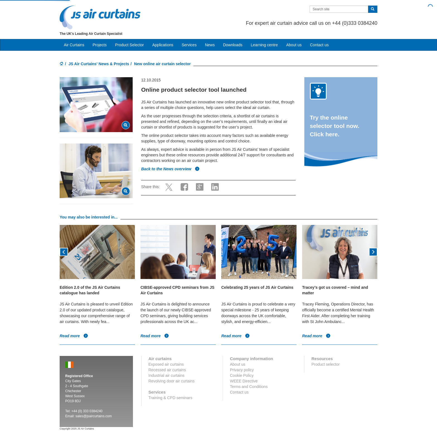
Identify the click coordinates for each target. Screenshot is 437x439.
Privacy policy (242, 370)
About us (294, 45)
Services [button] (189, 45)
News (210, 45)
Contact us (319, 45)
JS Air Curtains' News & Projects (99, 64)
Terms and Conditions (249, 386)
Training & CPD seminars (170, 398)
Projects (100, 45)
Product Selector (129, 45)
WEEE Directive (244, 381)
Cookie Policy (242, 375)
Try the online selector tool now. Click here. (335, 125)
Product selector (325, 364)
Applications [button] (162, 45)
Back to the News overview (170, 169)
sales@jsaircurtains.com (94, 416)
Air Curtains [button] (74, 45)
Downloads (232, 45)
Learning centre (264, 45)
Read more (74, 336)
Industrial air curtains (166, 375)
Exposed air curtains (166, 364)
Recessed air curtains (167, 370)
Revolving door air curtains (172, 381)
